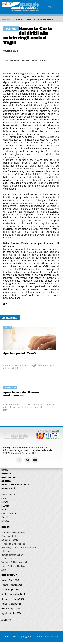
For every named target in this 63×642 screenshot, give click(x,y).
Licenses (5, 506)
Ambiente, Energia (9, 540)
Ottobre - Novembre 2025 (13, 594)
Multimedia (8, 477)
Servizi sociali (39, 60)
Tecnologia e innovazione (13, 543)
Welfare (14, 60)
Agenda (6, 481)
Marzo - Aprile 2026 (10, 580)
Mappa (4, 510)
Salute (25, 60)
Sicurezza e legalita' (10, 558)
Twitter (4, 517)
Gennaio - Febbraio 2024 (12, 599)
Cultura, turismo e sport (12, 555)
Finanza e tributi (8, 536)
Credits (4, 502)
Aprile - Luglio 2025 (10, 589)
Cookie (4, 498)
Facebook (5, 521)
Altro (3, 569)
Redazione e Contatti (15, 485)
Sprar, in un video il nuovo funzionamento (21, 394)
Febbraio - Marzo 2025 (11, 584)
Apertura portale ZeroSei (20, 353)
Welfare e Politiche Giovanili (14, 562)
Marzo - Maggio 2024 (11, 603)
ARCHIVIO (6, 619)
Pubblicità (8, 489)
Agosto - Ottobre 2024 (11, 613)
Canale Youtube (8, 513)
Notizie (6, 474)
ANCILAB (10, 636)
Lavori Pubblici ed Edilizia (13, 566)
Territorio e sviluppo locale (13, 532)
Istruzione (6, 551)
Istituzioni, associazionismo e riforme (18, 547)
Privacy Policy (8, 495)
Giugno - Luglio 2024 (10, 608)
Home (4, 470)
